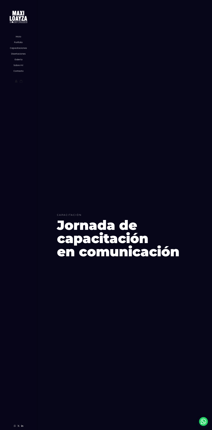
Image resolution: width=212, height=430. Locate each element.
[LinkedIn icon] (22, 425)
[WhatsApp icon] (15, 425)
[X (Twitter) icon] (18, 425)
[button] (203, 421)
